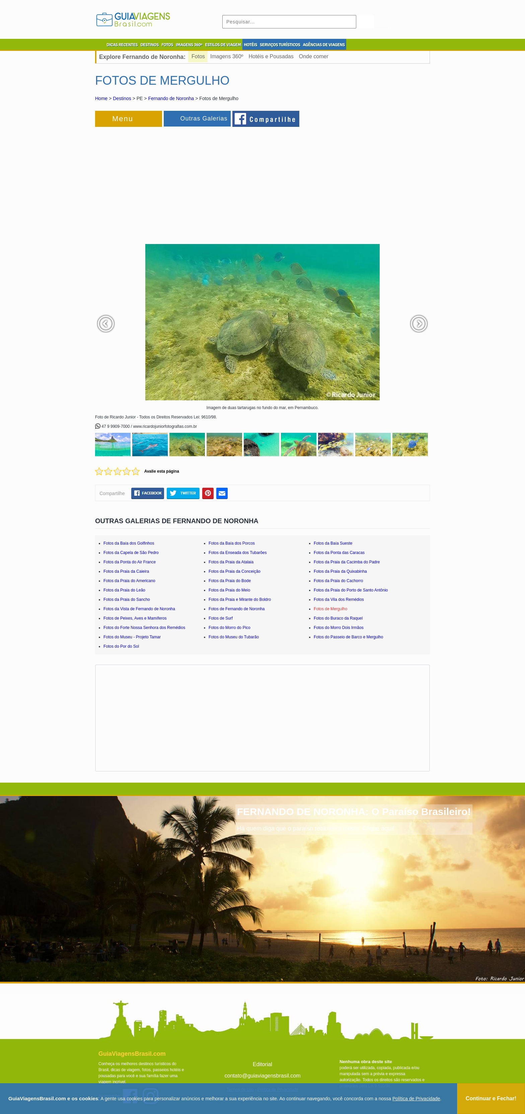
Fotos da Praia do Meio (229, 590)
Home (101, 98)
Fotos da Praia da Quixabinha (340, 571)
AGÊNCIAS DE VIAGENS (324, 45)
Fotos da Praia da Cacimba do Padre (347, 562)
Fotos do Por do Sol (121, 646)
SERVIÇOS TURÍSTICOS (280, 45)
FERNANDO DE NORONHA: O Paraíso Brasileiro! (354, 811)
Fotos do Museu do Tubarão (234, 637)
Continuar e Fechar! (491, 1098)
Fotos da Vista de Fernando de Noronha (139, 609)
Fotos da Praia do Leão (124, 590)
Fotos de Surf (221, 618)
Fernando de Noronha (171, 98)
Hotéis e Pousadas (270, 56)
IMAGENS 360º (189, 45)
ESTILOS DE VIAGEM (223, 45)
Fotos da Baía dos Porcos (232, 543)
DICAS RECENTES (122, 45)
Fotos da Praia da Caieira (126, 571)
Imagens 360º (226, 56)
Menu (122, 118)
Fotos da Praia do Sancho (126, 599)
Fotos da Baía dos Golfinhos (128, 543)
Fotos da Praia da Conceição (234, 571)
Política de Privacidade (416, 1098)
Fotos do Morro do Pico (229, 627)
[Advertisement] (168, 182)
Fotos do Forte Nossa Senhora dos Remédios (144, 627)
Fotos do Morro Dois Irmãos (339, 627)
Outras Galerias (203, 118)
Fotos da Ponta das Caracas (339, 552)
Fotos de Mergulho (330, 609)
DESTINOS (149, 45)
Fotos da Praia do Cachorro (338, 580)
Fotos (198, 56)
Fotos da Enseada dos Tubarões (238, 552)
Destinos (122, 98)
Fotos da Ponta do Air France (129, 562)
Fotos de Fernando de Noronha (237, 609)
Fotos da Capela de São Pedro (131, 552)
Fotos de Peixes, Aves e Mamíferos (135, 618)
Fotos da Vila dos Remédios (339, 599)
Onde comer (313, 56)
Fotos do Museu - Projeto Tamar (132, 637)
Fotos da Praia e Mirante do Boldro (240, 599)
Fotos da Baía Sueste (333, 543)
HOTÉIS (250, 45)
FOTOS (167, 45)
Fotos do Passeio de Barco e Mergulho (348, 637)
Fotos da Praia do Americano (129, 580)
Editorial (262, 1064)
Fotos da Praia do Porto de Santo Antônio (351, 590)
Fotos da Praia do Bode (230, 580)
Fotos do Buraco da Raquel (338, 618)
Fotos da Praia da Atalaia (231, 562)
